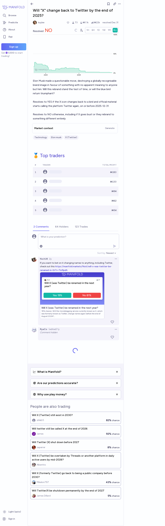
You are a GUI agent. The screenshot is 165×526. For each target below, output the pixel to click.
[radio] (88, 30)
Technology (40, 137)
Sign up (13, 46)
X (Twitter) (71, 137)
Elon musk (56, 137)
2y (50, 259)
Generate (109, 128)
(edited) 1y (54, 329)
